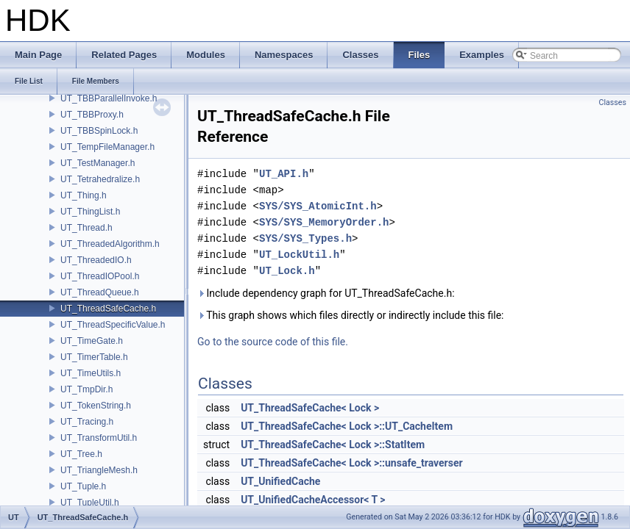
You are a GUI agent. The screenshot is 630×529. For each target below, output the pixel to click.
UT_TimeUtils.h (90, 373)
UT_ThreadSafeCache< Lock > (310, 408)
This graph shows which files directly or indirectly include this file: (350, 315)
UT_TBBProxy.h (92, 114)
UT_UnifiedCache (280, 481)
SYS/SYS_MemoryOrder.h (324, 222)
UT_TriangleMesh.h (99, 470)
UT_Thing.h (83, 195)
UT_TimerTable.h (94, 357)
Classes (612, 102)
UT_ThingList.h (90, 211)
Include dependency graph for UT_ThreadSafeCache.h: (326, 293)
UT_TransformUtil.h (98, 438)
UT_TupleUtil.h (89, 502)
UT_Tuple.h (83, 486)
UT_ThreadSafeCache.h (108, 308)
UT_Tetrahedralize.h (100, 179)
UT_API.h (283, 174)
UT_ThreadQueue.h (99, 292)
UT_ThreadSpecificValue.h (113, 325)
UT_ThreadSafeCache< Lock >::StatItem (333, 444)
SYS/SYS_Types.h (305, 238)
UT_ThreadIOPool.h (99, 276)
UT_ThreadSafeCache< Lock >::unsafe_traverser (352, 463)
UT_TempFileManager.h (107, 147)
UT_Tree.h (81, 454)
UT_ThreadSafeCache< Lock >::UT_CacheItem (347, 426)
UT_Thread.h (86, 228)
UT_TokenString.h (95, 405)
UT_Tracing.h (86, 422)
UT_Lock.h (287, 271)
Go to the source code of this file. (272, 342)
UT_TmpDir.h (86, 389)
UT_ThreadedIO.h (96, 260)
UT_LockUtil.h (299, 255)
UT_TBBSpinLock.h (99, 131)
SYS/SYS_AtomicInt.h (318, 206)
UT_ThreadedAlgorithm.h (110, 244)
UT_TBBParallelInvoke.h (108, 98)
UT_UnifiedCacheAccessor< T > (313, 499)
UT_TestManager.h (97, 163)
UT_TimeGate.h (91, 341)
